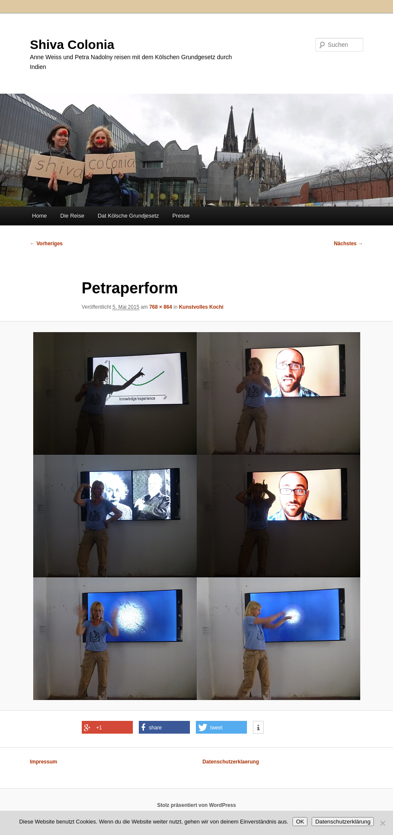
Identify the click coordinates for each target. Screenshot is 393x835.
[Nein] (382, 823)
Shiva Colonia (72, 44)
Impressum (43, 762)
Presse (180, 215)
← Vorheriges (46, 244)
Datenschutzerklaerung (231, 762)
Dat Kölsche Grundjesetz (128, 215)
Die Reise (72, 215)
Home (39, 215)
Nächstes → (348, 244)
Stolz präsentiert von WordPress (196, 805)
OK (300, 821)
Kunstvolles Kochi (201, 307)
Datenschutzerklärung (342, 821)
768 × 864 (160, 307)
